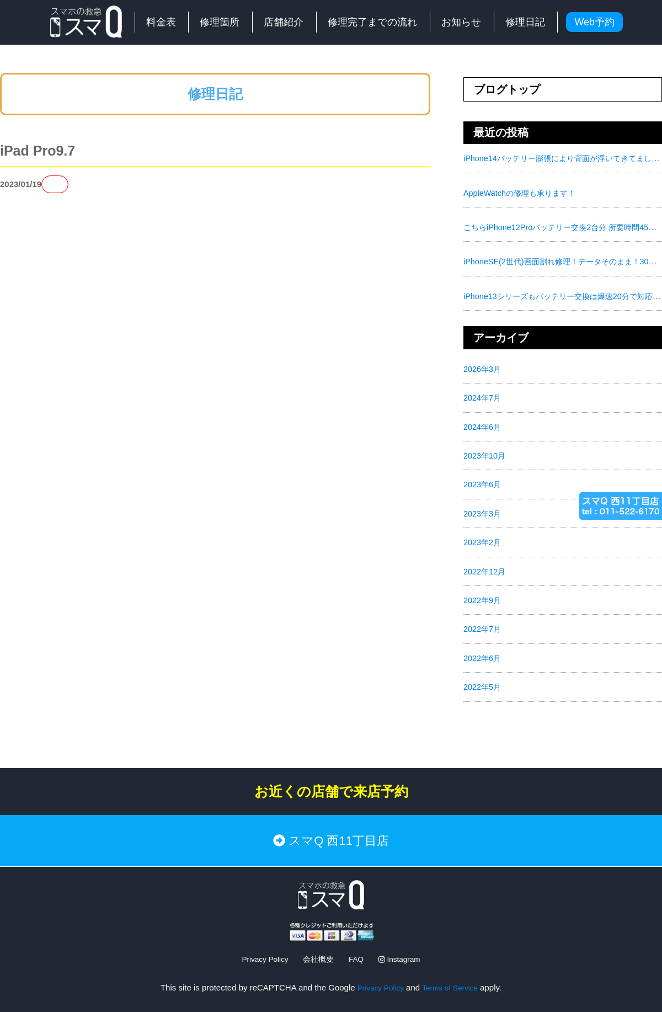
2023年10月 (485, 454)
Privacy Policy (260, 945)
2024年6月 (483, 425)
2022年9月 (483, 597)
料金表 (161, 22)
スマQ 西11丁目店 (331, 831)
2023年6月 (483, 482)
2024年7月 (483, 396)
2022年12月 (485, 568)
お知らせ (461, 22)
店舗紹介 (283, 22)
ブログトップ (507, 89)
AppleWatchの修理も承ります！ (522, 192)
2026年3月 (483, 367)
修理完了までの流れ (372, 22)
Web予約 (594, 22)
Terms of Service (452, 973)
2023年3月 (483, 511)
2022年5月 (483, 683)
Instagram (404, 945)
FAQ (357, 945)
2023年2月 (483, 540)
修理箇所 (219, 22)
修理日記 (525, 22)
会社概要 (317, 945)
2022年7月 (483, 626)
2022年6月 (483, 654)
